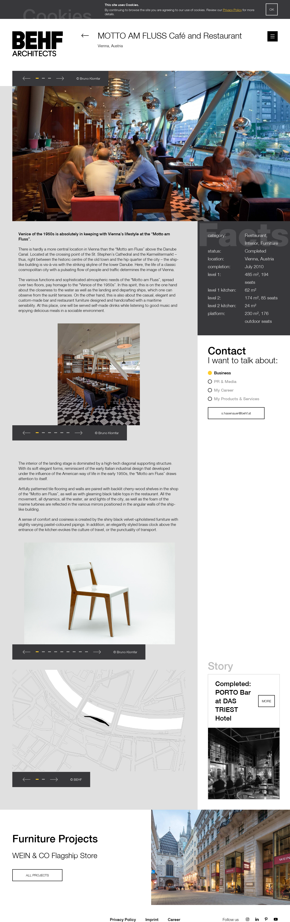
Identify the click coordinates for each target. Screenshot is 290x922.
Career (174, 919)
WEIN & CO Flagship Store (54, 855)
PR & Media (225, 381)
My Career (224, 390)
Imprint (151, 919)
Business (222, 372)
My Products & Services (236, 398)
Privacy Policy (123, 919)
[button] (37, 78)
